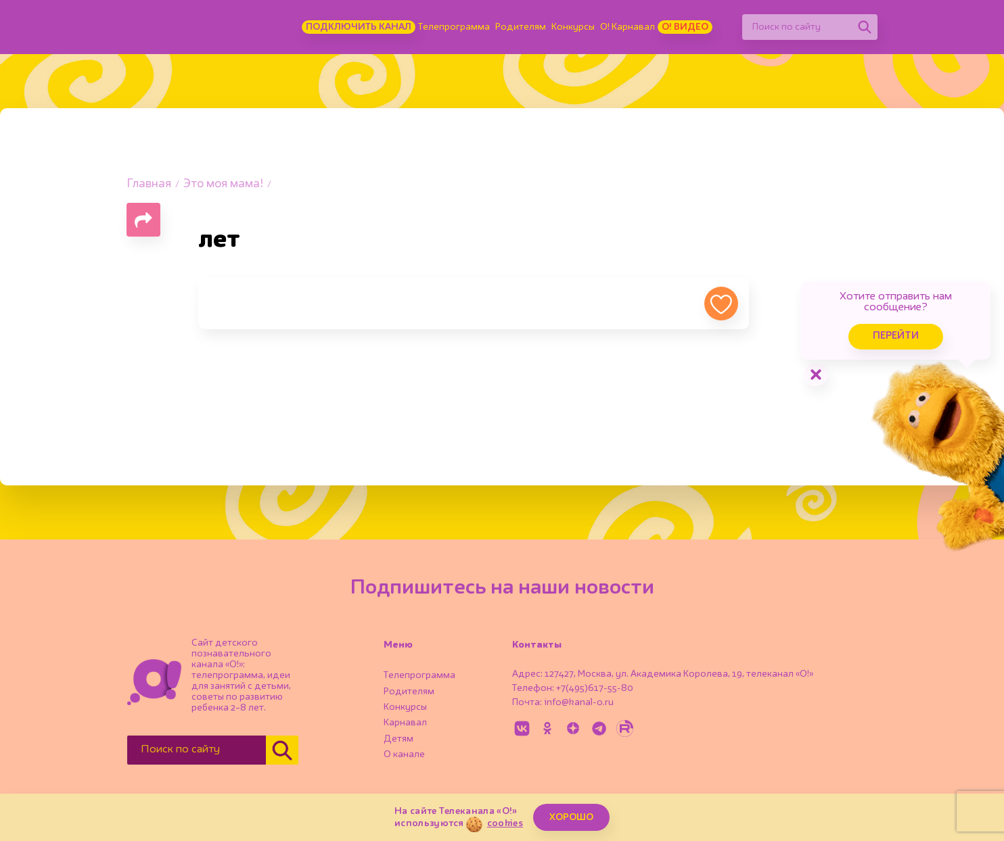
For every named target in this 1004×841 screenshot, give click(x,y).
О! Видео (685, 27)
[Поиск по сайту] (797, 27)
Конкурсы (573, 27)
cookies (505, 823)
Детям (398, 739)
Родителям (520, 27)
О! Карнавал (627, 27)
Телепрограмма (454, 27)
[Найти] (864, 27)
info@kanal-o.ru (579, 702)
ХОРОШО (571, 817)
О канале (404, 754)
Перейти (896, 336)
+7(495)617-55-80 (594, 688)
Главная (149, 184)
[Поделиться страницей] (143, 220)
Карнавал (405, 723)
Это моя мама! (223, 184)
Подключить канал (358, 27)
